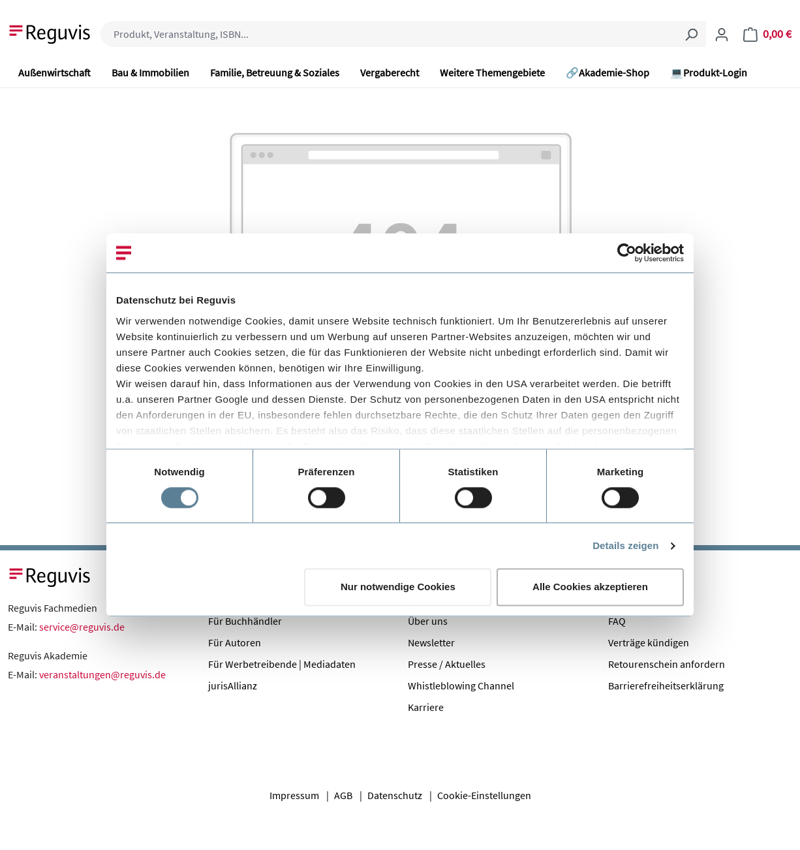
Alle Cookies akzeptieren (590, 587)
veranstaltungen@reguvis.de (102, 674)
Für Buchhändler (245, 620)
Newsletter (431, 642)
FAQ (617, 620)
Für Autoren (234, 642)
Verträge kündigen (648, 642)
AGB (343, 795)
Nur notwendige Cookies (398, 587)
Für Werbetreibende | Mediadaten (282, 663)
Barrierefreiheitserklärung (666, 685)
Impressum (294, 795)
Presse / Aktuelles (446, 663)
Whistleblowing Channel (461, 685)
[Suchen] (691, 34)
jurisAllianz (232, 685)
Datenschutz (394, 795)
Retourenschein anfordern (666, 663)
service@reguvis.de (82, 626)
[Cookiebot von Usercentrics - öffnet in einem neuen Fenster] (627, 252)
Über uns (428, 620)
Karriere (426, 707)
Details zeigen (625, 545)
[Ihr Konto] (722, 34)
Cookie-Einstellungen (484, 795)
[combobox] (388, 34)
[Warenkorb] (767, 34)
